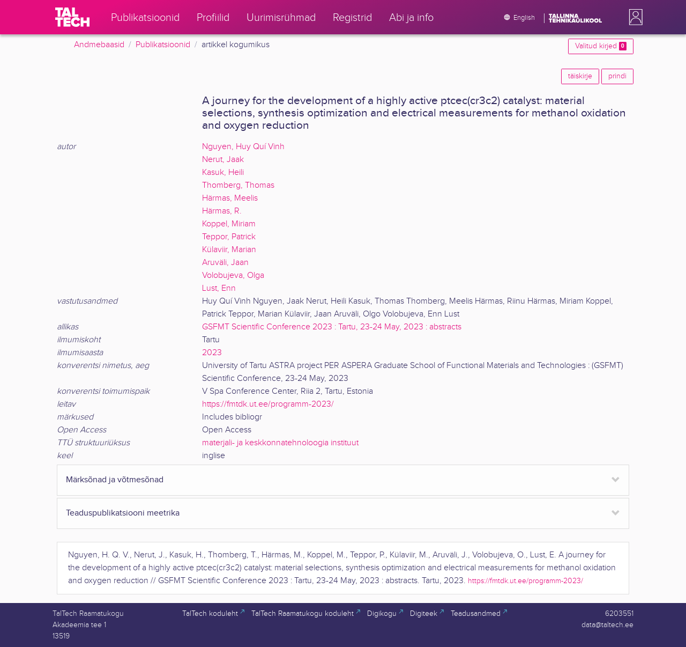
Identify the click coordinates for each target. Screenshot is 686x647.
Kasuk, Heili (223, 172)
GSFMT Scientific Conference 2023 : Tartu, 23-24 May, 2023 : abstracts (331, 327)
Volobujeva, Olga (233, 275)
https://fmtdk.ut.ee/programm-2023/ (268, 404)
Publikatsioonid (163, 45)
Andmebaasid (99, 45)
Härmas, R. (222, 211)
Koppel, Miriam (229, 224)
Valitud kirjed (601, 46)
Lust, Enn (219, 288)
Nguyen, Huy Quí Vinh (243, 147)
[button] (633, 17)
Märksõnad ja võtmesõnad (114, 480)
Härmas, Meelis (230, 198)
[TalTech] (72, 17)
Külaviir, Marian (229, 250)
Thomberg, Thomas (238, 185)
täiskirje (580, 76)
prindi (617, 76)
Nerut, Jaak (223, 160)
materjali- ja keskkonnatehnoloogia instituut (280, 443)
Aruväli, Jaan (225, 263)
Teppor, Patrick (229, 237)
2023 (212, 353)
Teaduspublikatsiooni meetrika (123, 513)
